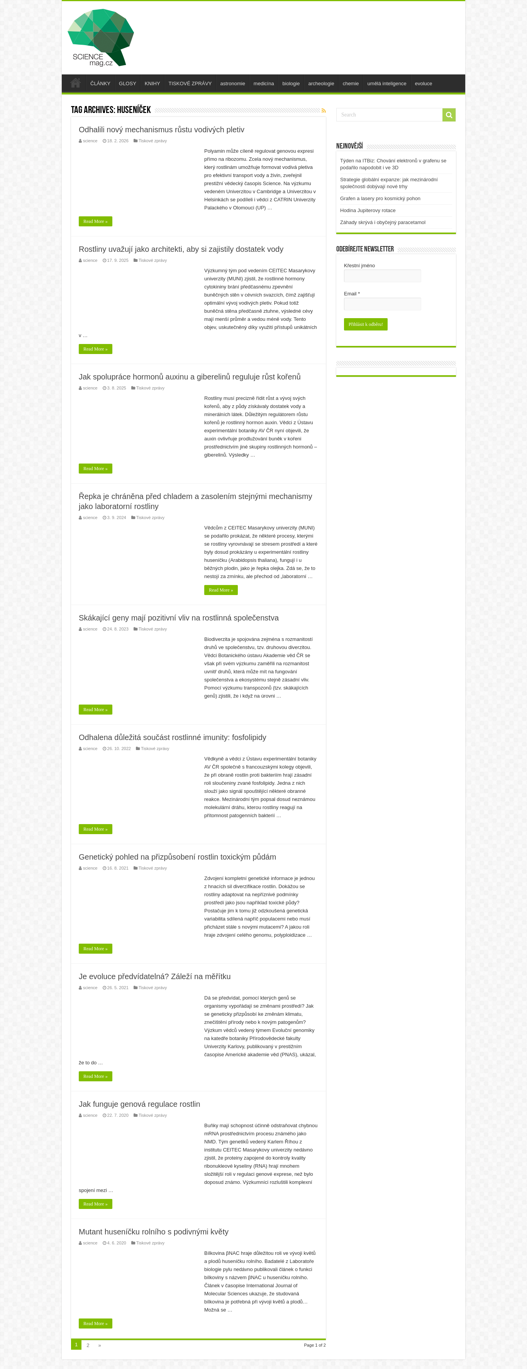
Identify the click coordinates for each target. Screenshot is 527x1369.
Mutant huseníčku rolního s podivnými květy (154, 1231)
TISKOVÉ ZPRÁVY (190, 83)
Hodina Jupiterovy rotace (368, 210)
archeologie (321, 83)
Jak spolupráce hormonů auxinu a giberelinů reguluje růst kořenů (190, 377)
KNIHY (152, 83)
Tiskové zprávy (153, 140)
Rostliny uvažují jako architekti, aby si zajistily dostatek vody (181, 249)
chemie (351, 83)
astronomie (232, 83)
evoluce (423, 83)
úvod (76, 82)
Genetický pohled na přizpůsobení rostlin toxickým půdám (177, 857)
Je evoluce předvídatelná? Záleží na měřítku (155, 976)
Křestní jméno (359, 265)
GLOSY (127, 83)
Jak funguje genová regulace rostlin (139, 1104)
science (90, 140)
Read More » (95, 221)
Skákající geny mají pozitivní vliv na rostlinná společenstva (179, 618)
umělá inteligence (387, 83)
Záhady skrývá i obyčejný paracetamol (382, 222)
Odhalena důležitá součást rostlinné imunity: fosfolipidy (172, 737)
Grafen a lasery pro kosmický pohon (380, 198)
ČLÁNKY (100, 83)
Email (352, 294)
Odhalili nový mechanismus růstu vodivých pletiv (161, 129)
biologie (291, 83)
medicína (264, 83)
